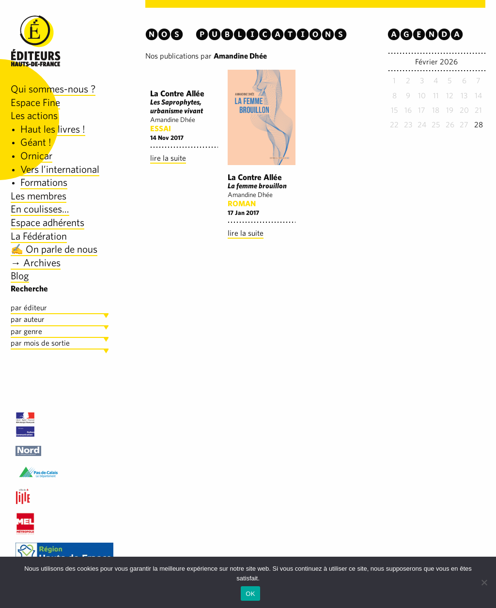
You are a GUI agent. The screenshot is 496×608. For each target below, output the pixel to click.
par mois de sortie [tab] (40, 343)
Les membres (38, 196)
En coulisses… (40, 209)
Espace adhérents (47, 222)
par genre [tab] (26, 331)
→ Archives (36, 263)
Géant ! (35, 142)
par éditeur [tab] (29, 307)
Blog (20, 276)
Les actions (34, 115)
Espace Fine (35, 102)
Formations (43, 182)
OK (250, 593)
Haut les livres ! (52, 129)
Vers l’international (59, 169)
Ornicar (36, 156)
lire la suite (168, 158)
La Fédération (39, 236)
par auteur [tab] (28, 319)
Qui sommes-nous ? (53, 89)
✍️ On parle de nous (54, 249)
